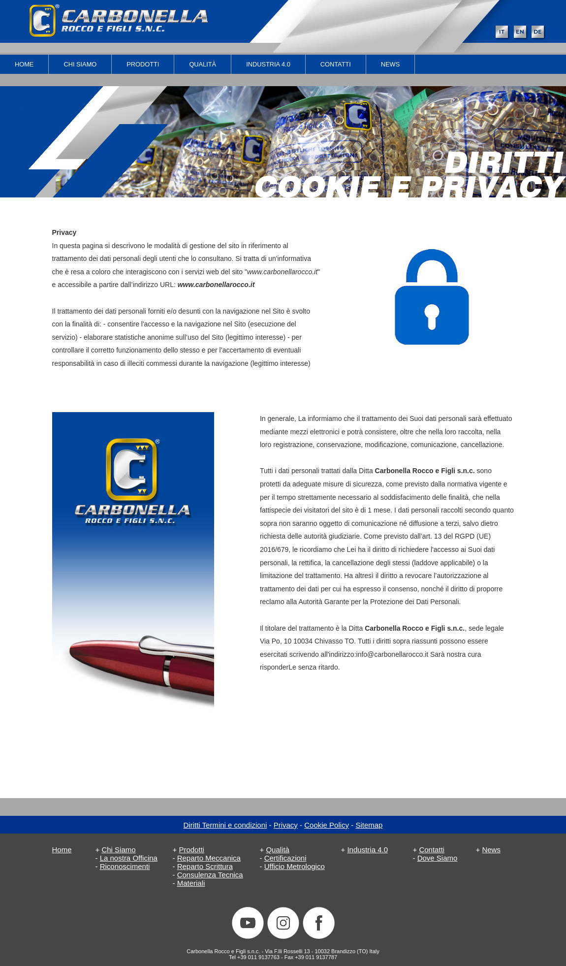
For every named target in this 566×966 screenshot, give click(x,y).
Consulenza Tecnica (210, 874)
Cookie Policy (326, 825)
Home (24, 64)
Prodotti (142, 64)
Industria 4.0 (367, 849)
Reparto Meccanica (209, 858)
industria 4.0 (268, 64)
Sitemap (368, 825)
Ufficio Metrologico (294, 866)
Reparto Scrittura (205, 866)
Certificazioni (285, 858)
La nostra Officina (128, 858)
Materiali (191, 883)
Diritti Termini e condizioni (225, 825)
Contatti (335, 64)
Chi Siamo (79, 64)
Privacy (286, 825)
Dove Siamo (437, 858)
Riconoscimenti (125, 866)
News (390, 64)
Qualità (202, 64)
